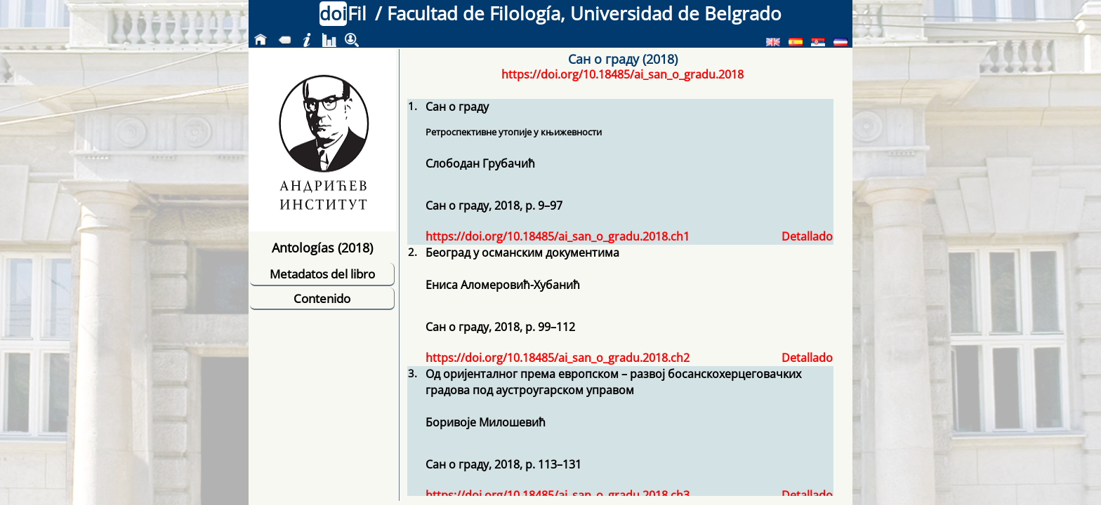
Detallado (807, 236)
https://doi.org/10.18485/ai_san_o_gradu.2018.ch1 (558, 236)
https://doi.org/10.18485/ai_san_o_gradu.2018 (622, 74)
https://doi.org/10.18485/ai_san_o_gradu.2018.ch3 (558, 495)
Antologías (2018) (322, 247)
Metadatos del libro (322, 274)
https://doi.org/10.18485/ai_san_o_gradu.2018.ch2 (558, 357)
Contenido (322, 298)
